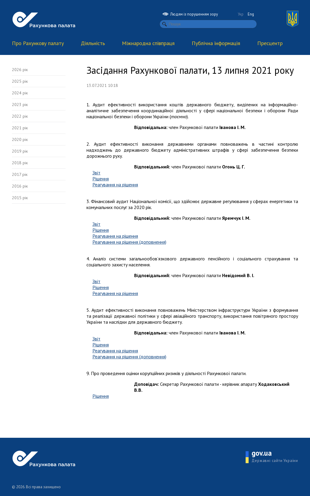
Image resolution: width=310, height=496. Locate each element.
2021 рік (20, 127)
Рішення (100, 179)
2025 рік (20, 81)
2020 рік (20, 139)
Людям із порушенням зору (190, 14)
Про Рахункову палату (38, 43)
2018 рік (20, 162)
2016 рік (20, 186)
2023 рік (20, 104)
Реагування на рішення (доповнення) (129, 242)
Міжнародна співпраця (148, 43)
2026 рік (20, 69)
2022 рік (20, 116)
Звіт (96, 173)
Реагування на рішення (115, 185)
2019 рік (20, 151)
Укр (241, 14)
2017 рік (19, 174)
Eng (251, 14)
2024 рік (20, 93)
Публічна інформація (216, 43)
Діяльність (93, 43)
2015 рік (20, 197)
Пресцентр (270, 43)
